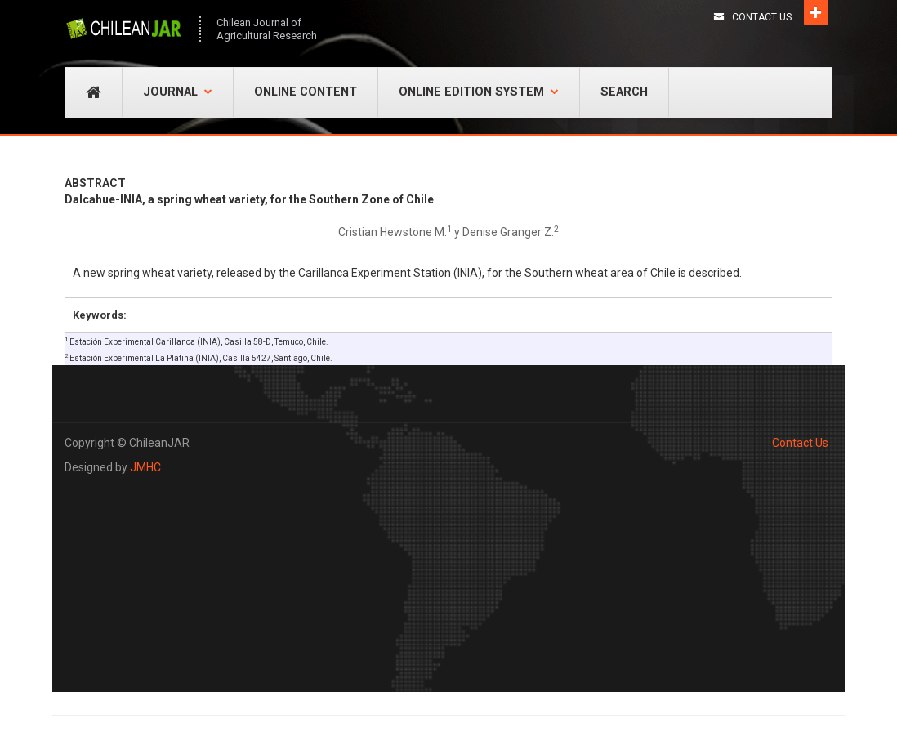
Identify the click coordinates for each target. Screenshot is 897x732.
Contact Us (762, 17)
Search (624, 92)
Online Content (305, 92)
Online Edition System (479, 92)
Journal (177, 92)
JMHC (145, 467)
